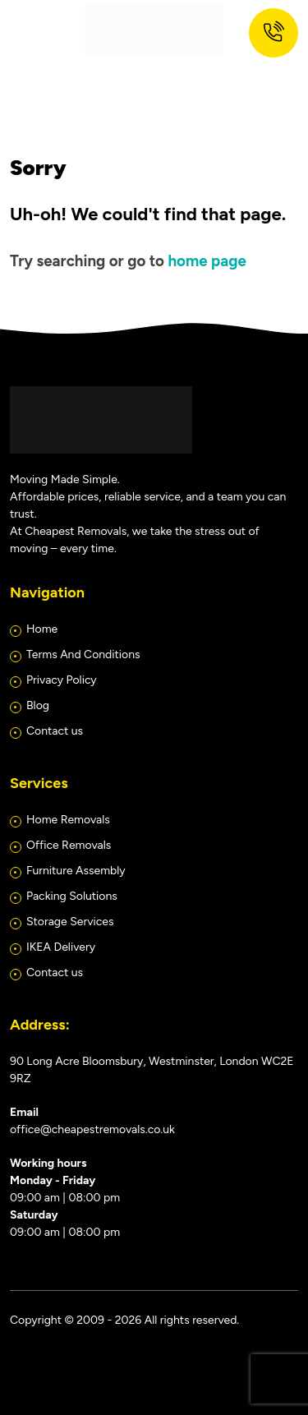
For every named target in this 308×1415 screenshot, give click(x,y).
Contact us (54, 731)
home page (207, 260)
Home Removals (68, 820)
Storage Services (69, 922)
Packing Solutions (71, 896)
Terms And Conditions (83, 654)
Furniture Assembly (76, 871)
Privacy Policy (61, 680)
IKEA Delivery (60, 947)
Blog (37, 705)
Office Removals (68, 845)
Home (41, 629)
